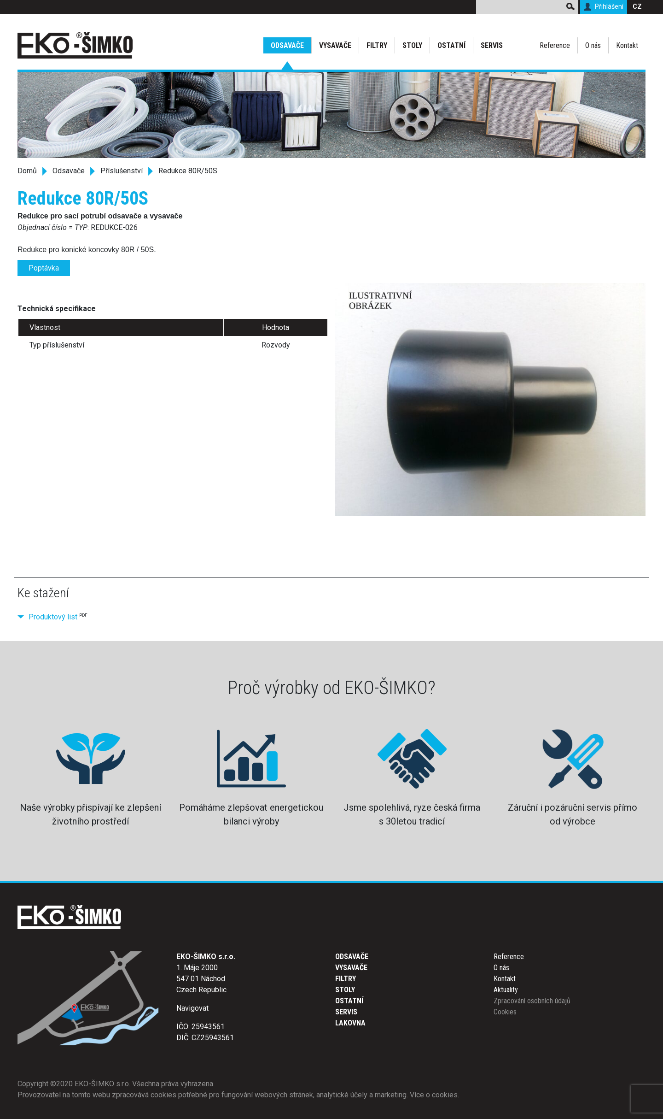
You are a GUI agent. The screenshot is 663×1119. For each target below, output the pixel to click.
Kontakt (627, 45)
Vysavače (335, 45)
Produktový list (53, 617)
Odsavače (287, 45)
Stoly (412, 45)
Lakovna (350, 1023)
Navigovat (192, 1008)
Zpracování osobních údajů (532, 1000)
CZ (637, 7)
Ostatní (451, 45)
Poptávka (44, 268)
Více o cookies (434, 1094)
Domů (27, 170)
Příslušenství (121, 170)
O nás (593, 45)
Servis (492, 45)
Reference (555, 45)
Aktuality (506, 989)
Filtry (376, 45)
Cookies (505, 1011)
